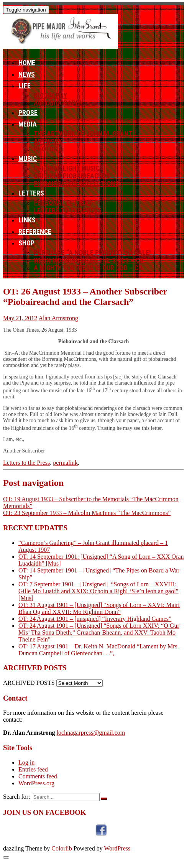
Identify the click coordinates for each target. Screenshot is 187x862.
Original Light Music (67, 168)
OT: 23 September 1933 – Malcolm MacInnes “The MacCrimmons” (87, 513)
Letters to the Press (68, 210)
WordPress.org (36, 783)
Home (26, 63)
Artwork (48, 141)
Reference (34, 231)
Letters (31, 193)
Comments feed (37, 776)
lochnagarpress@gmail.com (91, 732)
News (26, 74)
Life (24, 86)
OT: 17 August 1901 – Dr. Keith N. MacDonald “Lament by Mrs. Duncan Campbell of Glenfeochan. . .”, (98, 649)
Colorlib (61, 848)
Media (27, 124)
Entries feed (33, 769)
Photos (45, 149)
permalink (65, 462)
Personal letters (63, 203)
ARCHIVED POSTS (29, 682)
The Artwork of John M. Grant (83, 134)
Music (27, 159)
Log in (26, 762)
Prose (28, 113)
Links (27, 220)
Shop (26, 243)
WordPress (117, 848)
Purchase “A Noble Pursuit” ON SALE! (92, 253)
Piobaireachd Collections (76, 184)
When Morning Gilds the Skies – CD (88, 260)
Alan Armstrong (58, 318)
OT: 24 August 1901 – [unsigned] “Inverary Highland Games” (94, 618)
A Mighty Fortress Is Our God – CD (88, 268)
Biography (50, 95)
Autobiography (58, 103)
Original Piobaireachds (72, 176)
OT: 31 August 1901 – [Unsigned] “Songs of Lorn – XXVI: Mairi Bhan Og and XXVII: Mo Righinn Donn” (99, 608)
